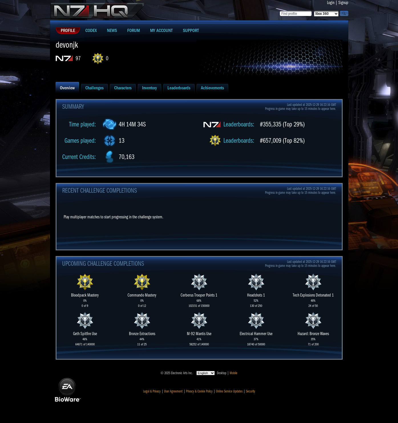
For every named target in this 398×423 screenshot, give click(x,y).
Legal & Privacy (152, 391)
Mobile (233, 373)
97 (78, 58)
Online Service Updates (229, 391)
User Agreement (173, 391)
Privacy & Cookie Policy (199, 391)
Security (250, 391)
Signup (343, 2)
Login (330, 2)
